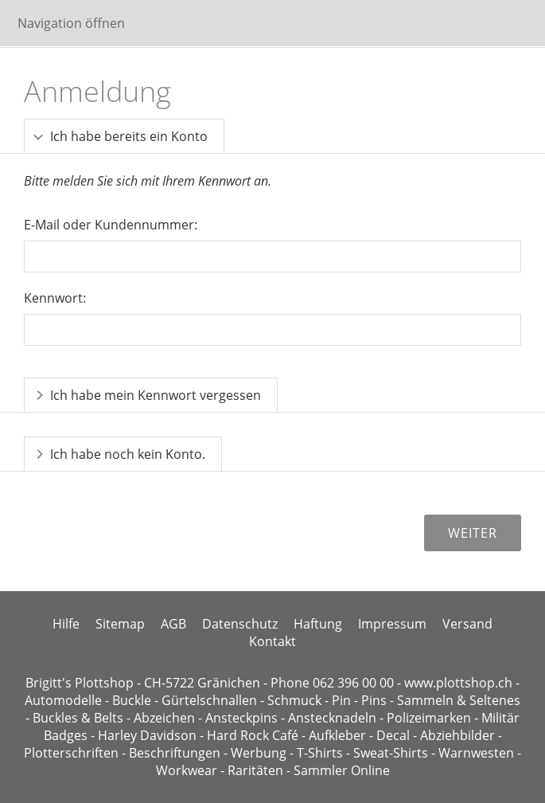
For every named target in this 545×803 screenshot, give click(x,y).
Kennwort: (55, 298)
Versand (467, 624)
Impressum (392, 624)
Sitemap (120, 624)
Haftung (318, 624)
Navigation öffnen (71, 23)
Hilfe (66, 624)
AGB (173, 624)
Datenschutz (240, 624)
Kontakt (272, 641)
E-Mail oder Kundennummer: (110, 224)
